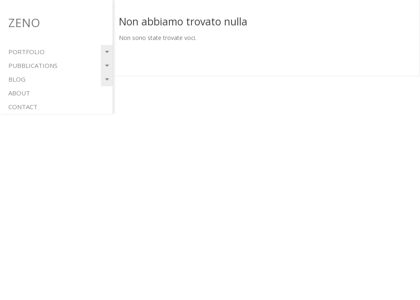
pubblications (33, 65)
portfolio (26, 52)
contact (23, 106)
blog (16, 79)
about (19, 93)
